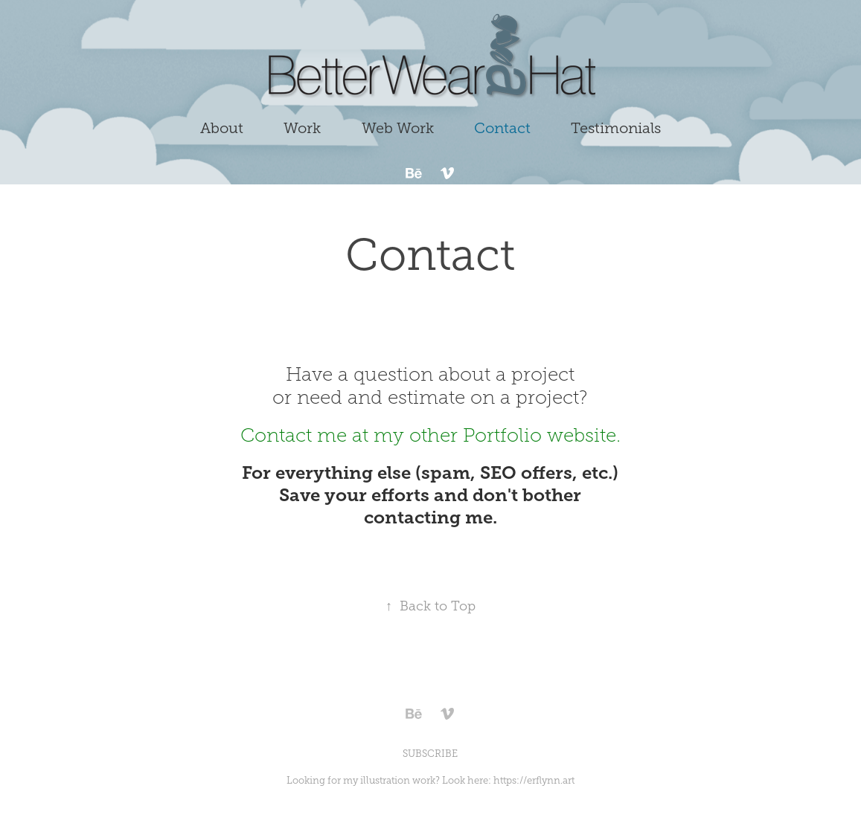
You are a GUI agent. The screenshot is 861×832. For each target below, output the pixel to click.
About (221, 128)
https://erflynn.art (533, 780)
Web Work (398, 128)
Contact (502, 128)
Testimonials (616, 128)
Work (302, 128)
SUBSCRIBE (430, 753)
